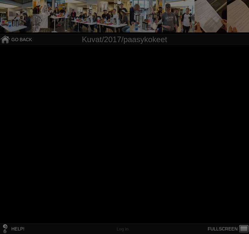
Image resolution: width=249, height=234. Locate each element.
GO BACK (21, 39)
